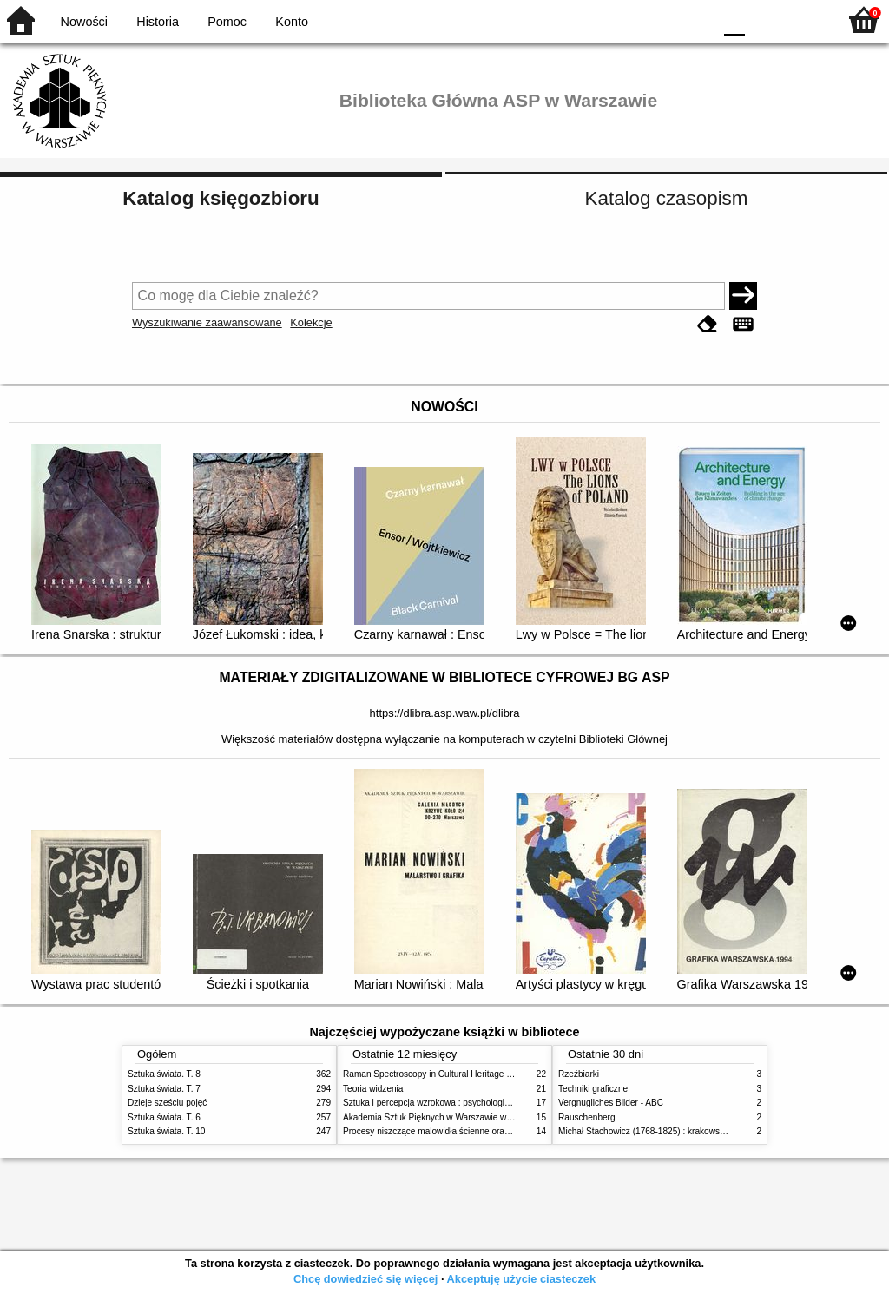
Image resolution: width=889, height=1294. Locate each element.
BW (624, 19)
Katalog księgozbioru (220, 198)
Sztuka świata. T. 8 (164, 1074)
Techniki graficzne (593, 1089)
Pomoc (227, 22)
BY (694, 19)
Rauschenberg (587, 1117)
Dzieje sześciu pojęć (167, 1102)
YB (658, 19)
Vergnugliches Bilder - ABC (610, 1102)
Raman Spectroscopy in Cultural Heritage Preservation (449, 1074)
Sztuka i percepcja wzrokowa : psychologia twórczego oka (455, 1102)
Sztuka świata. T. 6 (164, 1117)
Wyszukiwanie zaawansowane (207, 322)
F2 (804, 19)
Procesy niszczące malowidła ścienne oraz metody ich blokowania (471, 1131)
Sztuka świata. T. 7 (164, 1089)
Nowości (84, 22)
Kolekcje (311, 322)
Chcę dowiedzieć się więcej (365, 1278)
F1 (764, 19)
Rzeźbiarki (578, 1074)
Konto (291, 22)
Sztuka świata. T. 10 (166, 1131)
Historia (157, 22)
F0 (734, 19)
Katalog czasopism (666, 198)
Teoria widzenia (373, 1089)
